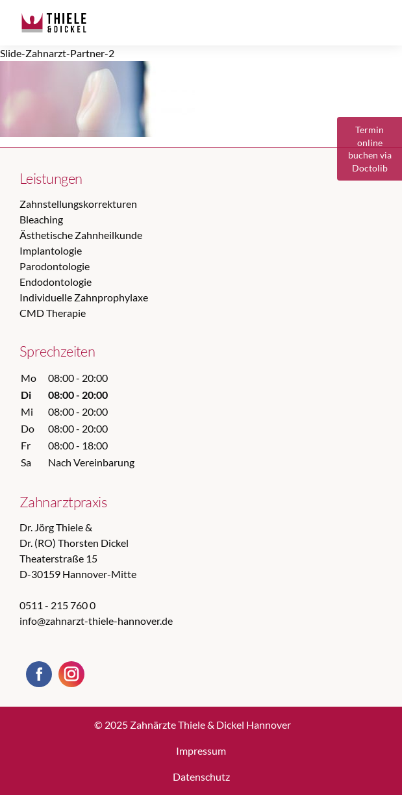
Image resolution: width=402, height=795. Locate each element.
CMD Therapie (52, 313)
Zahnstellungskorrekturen (78, 203)
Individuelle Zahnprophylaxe (83, 297)
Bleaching (41, 219)
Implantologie (50, 250)
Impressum (201, 750)
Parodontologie (54, 266)
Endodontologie (55, 281)
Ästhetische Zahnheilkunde (80, 235)
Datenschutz (201, 776)
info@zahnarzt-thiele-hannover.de (96, 620)
